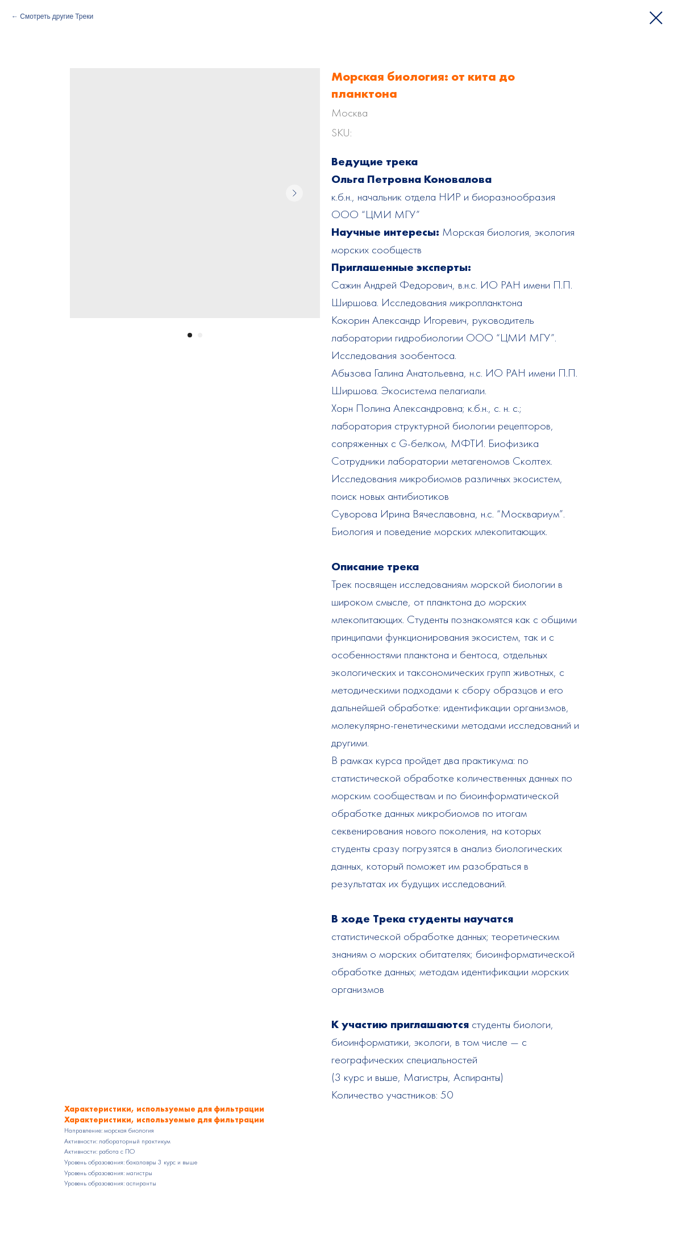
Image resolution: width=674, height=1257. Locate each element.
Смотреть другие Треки (56, 16)
